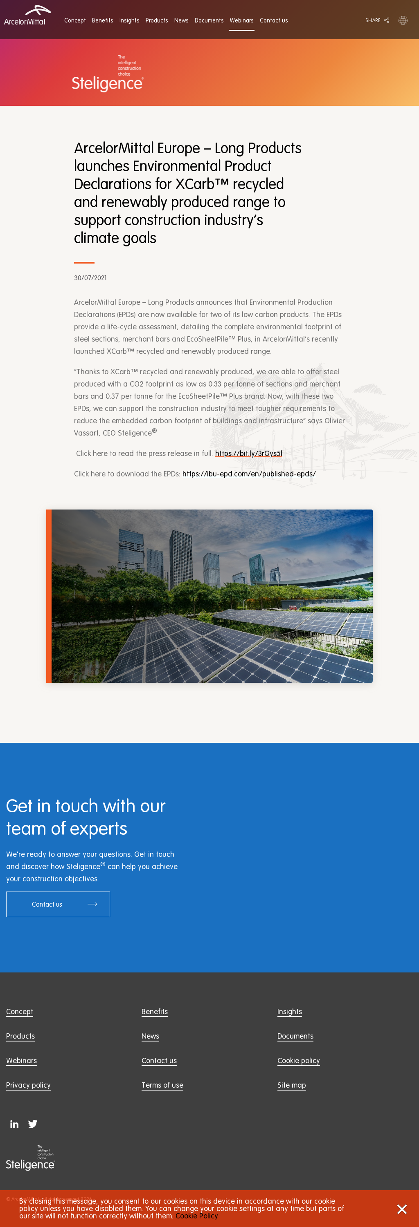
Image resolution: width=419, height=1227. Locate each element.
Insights (289, 1011)
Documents (295, 1036)
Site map (291, 1085)
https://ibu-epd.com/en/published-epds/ (249, 473)
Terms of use (162, 1085)
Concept (19, 1011)
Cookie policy (298, 1060)
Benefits (155, 1011)
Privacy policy (28, 1085)
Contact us (65, 904)
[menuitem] (75, 20)
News (150, 1036)
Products (20, 1036)
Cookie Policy (197, 1215)
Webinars (21, 1060)
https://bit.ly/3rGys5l (248, 453)
